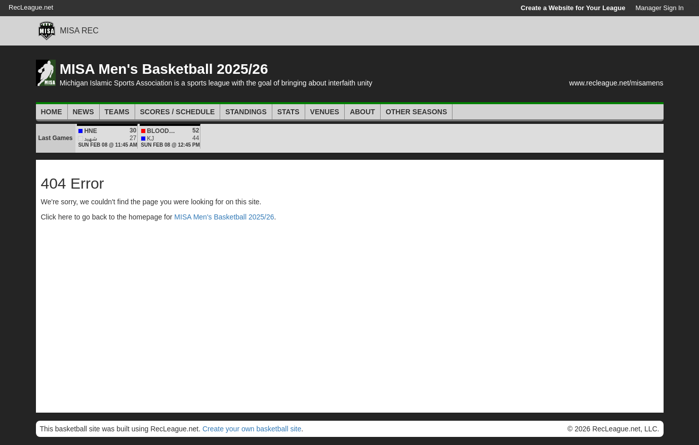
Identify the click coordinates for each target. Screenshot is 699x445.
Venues (325, 112)
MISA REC (79, 30)
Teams (117, 112)
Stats (288, 112)
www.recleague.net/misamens (616, 83)
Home (51, 112)
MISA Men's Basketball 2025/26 (164, 69)
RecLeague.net (31, 7)
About (362, 112)
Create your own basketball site (251, 429)
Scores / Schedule (177, 112)
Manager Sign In (659, 8)
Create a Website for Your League (573, 8)
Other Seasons (416, 112)
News (83, 112)
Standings (245, 112)
